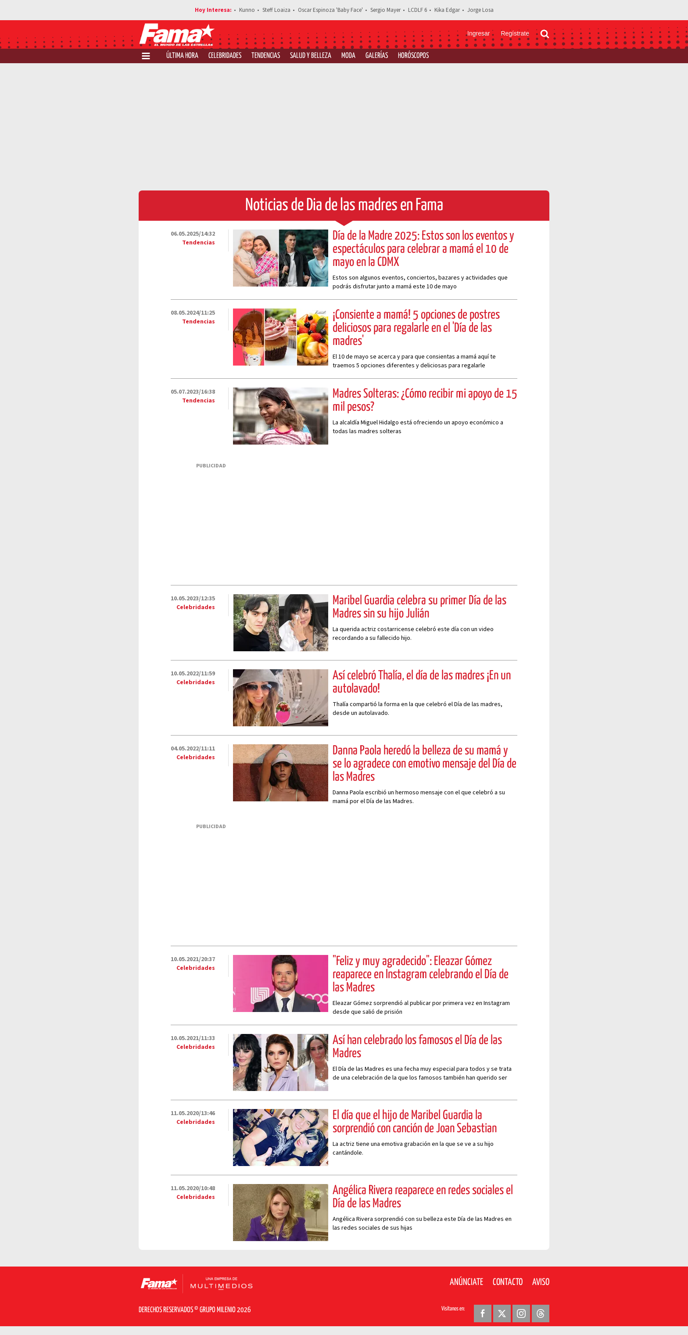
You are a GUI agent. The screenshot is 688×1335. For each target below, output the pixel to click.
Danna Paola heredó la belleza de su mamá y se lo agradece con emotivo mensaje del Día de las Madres (424, 764)
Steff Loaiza (276, 10)
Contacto (508, 1282)
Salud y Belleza (310, 56)
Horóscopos (413, 56)
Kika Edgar (447, 10)
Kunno (247, 10)
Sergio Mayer (385, 10)
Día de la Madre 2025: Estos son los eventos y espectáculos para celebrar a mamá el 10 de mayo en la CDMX (423, 249)
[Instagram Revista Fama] (521, 1313)
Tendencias (265, 56)
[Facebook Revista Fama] (482, 1313)
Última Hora (182, 56)
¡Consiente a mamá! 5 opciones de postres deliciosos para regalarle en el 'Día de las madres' (416, 328)
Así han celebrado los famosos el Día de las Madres (417, 1047)
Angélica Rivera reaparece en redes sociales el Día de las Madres (423, 1197)
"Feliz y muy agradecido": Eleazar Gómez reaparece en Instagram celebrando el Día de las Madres (421, 974)
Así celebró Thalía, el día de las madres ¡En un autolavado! (422, 682)
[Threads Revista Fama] (540, 1313)
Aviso (540, 1282)
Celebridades (224, 56)
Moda (348, 56)
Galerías (377, 56)
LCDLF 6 (417, 10)
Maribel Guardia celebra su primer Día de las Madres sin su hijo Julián (419, 607)
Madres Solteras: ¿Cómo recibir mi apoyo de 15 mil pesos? (425, 400)
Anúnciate (466, 1282)
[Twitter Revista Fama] (502, 1313)
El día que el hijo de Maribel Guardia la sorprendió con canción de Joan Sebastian (415, 1122)
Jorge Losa (480, 10)
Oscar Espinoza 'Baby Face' (330, 10)
